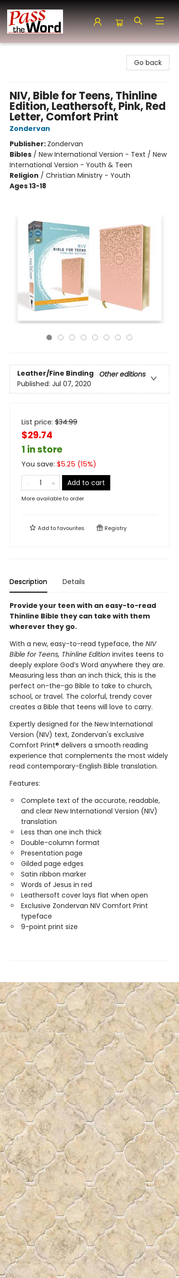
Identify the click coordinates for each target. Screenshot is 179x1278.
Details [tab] (74, 581)
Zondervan (31, 128)
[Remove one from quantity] (28, 482)
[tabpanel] (89, 780)
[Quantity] (40, 482)
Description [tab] (28, 581)
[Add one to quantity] (53, 482)
